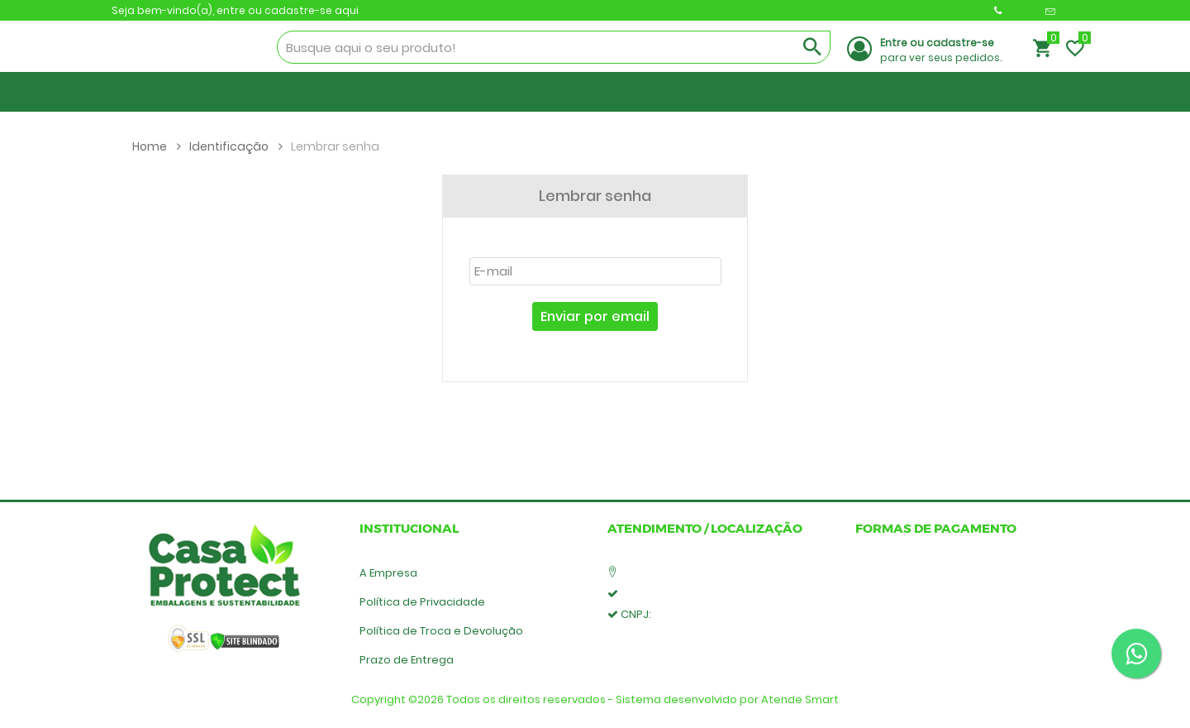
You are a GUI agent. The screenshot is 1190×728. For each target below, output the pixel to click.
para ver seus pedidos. (941, 50)
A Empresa (388, 573)
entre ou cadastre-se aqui (288, 10)
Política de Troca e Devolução (441, 631)
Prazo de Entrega (406, 660)
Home (156, 146)
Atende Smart (800, 699)
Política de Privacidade (422, 602)
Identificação (236, 146)
